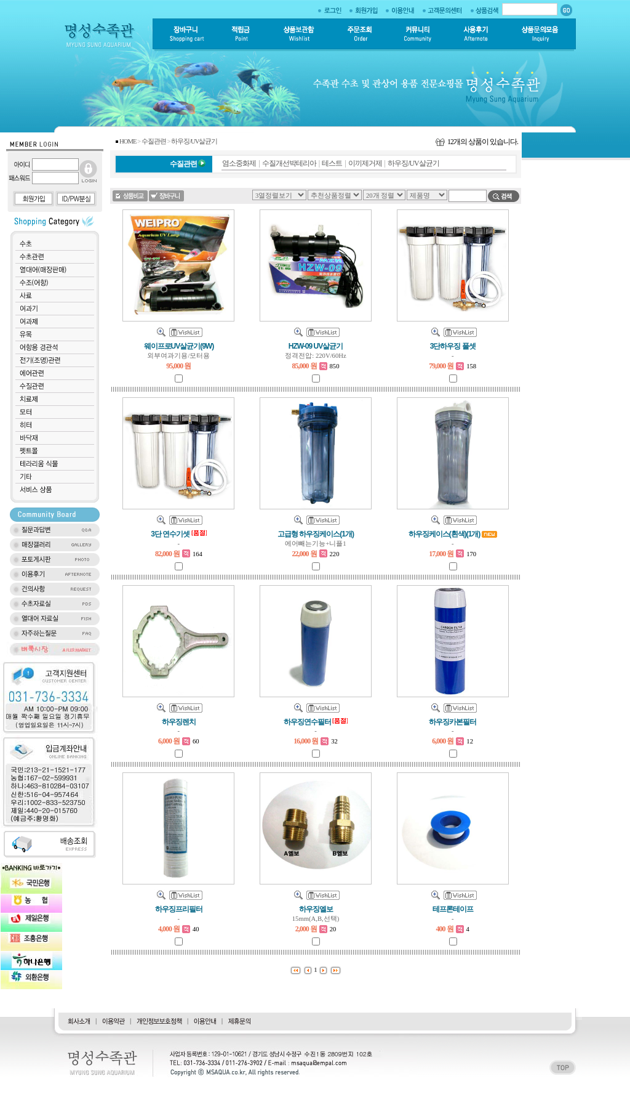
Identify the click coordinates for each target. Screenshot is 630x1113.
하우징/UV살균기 (194, 141)
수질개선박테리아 (289, 163)
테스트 (332, 163)
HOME (127, 141)
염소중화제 (239, 163)
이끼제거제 (365, 163)
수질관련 (154, 141)
